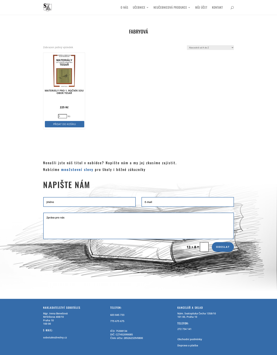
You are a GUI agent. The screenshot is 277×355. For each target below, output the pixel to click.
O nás (124, 8)
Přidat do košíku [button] (64, 124)
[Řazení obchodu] (210, 47)
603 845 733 (117, 314)
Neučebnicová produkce (170, 8)
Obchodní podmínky (189, 339)
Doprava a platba (187, 345)
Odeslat (223, 246)
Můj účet (201, 8)
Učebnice (139, 8)
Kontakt (217, 8)
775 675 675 (117, 321)
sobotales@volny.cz (55, 337)
